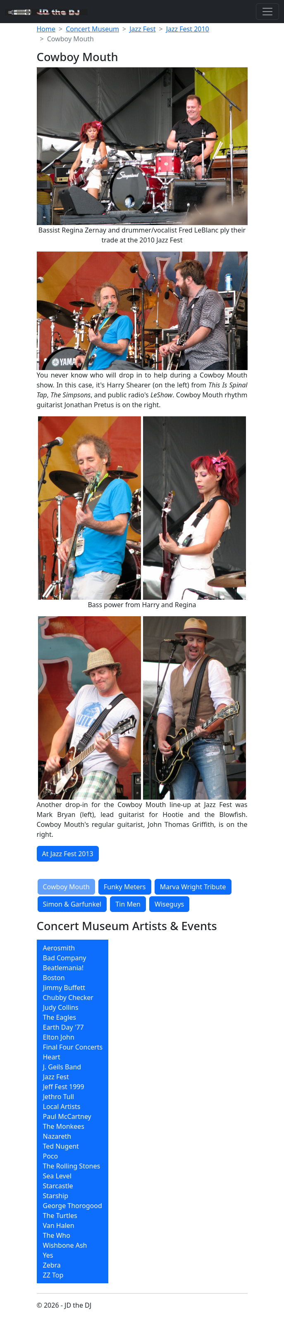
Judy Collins (61, 1007)
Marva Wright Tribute (193, 886)
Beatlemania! (63, 967)
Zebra (52, 1265)
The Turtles (60, 1215)
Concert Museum (92, 28)
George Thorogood (72, 1205)
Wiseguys (169, 904)
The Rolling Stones (71, 1166)
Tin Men (128, 904)
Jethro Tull (58, 1096)
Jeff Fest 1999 (63, 1086)
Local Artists (62, 1106)
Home (46, 28)
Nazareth (57, 1136)
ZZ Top (53, 1275)
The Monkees (63, 1126)
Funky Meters (125, 886)
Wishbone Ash (65, 1245)
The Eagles (59, 1017)
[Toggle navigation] (267, 11)
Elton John (58, 1037)
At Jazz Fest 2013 (67, 853)
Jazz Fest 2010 (187, 28)
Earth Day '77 (63, 1027)
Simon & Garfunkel (72, 904)
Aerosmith (59, 947)
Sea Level (57, 1175)
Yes (48, 1255)
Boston (54, 977)
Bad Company (64, 957)
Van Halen (58, 1225)
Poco (50, 1156)
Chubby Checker (68, 997)
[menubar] (73, 1111)
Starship (56, 1195)
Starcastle (58, 1185)
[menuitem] (73, 948)
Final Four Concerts (73, 1047)
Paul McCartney (67, 1116)
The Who (56, 1235)
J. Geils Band (62, 1066)
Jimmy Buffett (64, 987)
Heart (51, 1056)
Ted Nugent (61, 1146)
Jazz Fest (142, 28)
